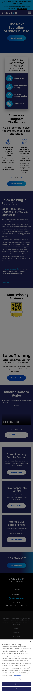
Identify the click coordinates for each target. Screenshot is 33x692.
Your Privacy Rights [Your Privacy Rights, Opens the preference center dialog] (16, 679)
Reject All (16, 684)
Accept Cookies (16, 689)
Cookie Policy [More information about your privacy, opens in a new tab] (17, 675)
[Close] (31, 642)
